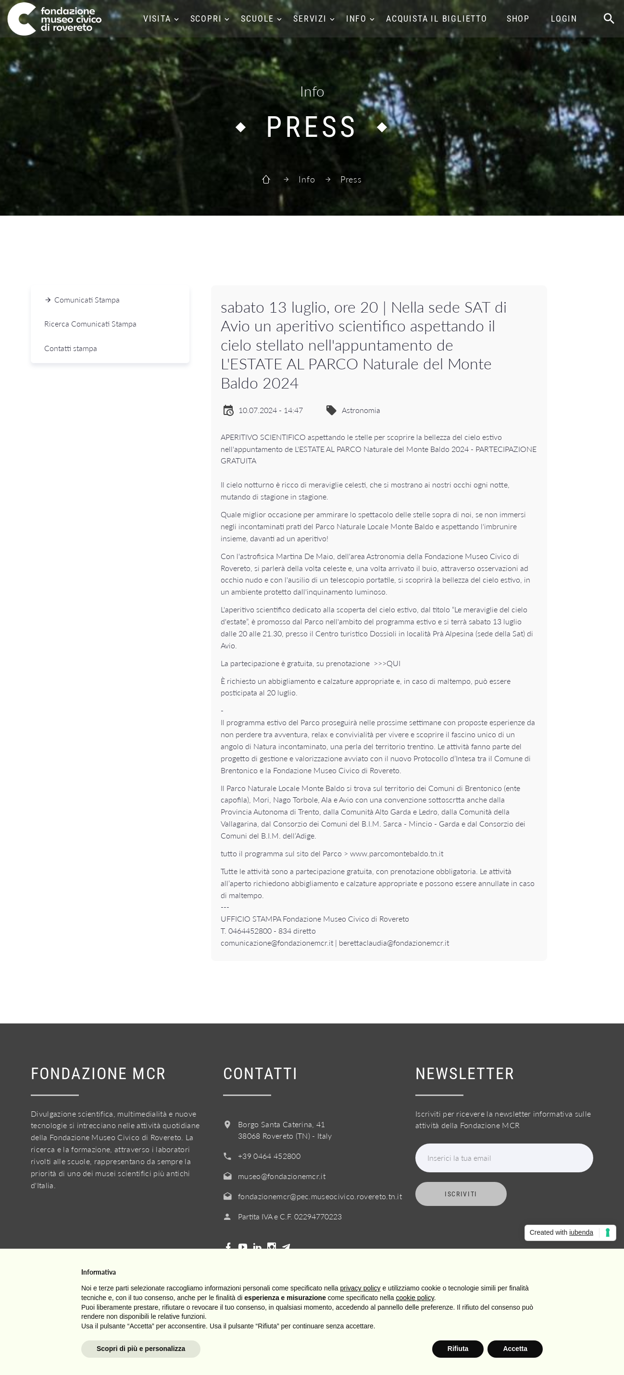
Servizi (310, 18)
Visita (157, 18)
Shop (518, 18)
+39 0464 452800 (269, 1155)
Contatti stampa (70, 348)
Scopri (206, 18)
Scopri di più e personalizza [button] (141, 1348)
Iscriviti (461, 1194)
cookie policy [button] (415, 1298)
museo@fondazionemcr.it (281, 1175)
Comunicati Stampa (87, 299)
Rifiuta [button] (458, 1348)
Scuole (257, 18)
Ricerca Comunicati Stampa (90, 323)
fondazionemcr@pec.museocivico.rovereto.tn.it (320, 1196)
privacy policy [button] (360, 1288)
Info (356, 18)
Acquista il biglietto (436, 18)
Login (564, 18)
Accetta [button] (515, 1348)
